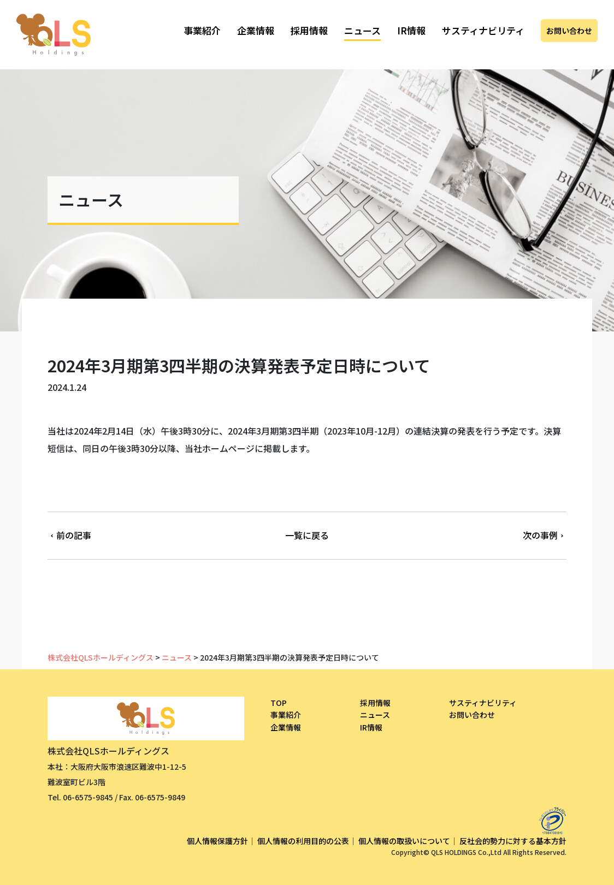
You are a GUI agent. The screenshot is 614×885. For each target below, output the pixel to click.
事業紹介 (202, 30)
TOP (278, 702)
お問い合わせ (569, 30)
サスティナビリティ (483, 30)
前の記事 (69, 535)
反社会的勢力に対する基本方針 (512, 840)
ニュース (362, 30)
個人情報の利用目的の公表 (303, 840)
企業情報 (255, 30)
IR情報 (411, 30)
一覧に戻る (307, 535)
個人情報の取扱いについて (404, 840)
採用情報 (309, 30)
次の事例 (544, 535)
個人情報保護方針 (217, 840)
